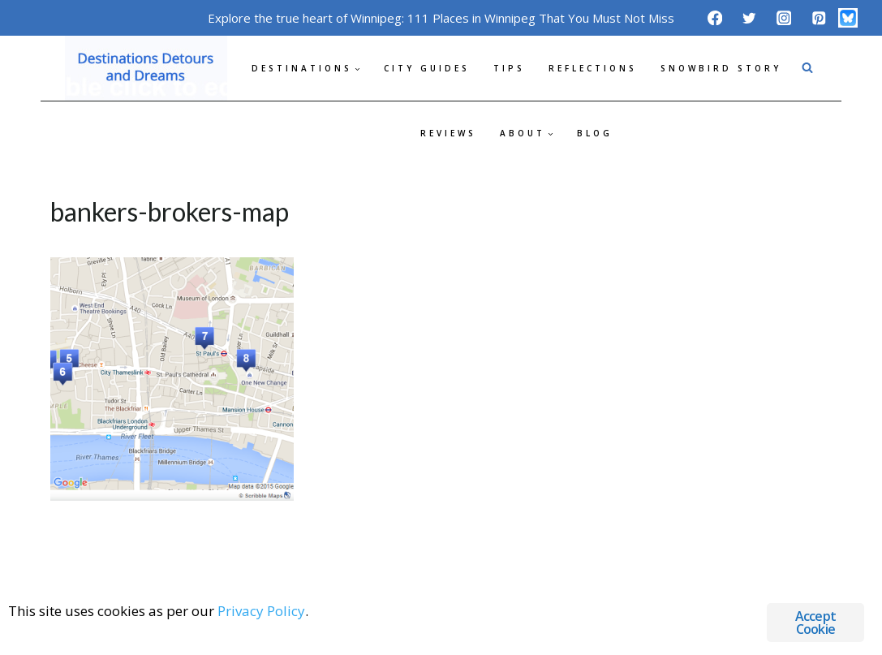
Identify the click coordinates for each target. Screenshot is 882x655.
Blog (595, 133)
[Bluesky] (848, 18)
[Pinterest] (818, 17)
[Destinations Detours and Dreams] (146, 68)
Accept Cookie (815, 622)
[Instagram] (784, 17)
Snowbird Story (720, 68)
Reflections (593, 68)
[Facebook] (714, 17)
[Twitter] (749, 17)
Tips (509, 68)
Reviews (448, 133)
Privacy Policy (261, 610)
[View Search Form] (807, 68)
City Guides (427, 68)
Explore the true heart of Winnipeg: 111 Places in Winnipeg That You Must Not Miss (441, 18)
